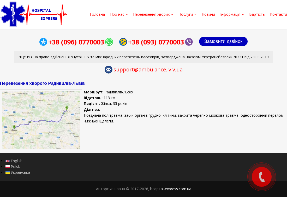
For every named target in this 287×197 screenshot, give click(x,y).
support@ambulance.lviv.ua (148, 69)
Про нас (119, 14)
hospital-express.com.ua (170, 188)
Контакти (278, 14)
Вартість (257, 14)
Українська (17, 172)
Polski (13, 166)
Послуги (187, 14)
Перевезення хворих (153, 14)
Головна (97, 14)
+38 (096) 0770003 (76, 41)
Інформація (232, 14)
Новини (208, 14)
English (13, 160)
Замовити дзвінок (223, 41)
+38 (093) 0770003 (156, 41)
